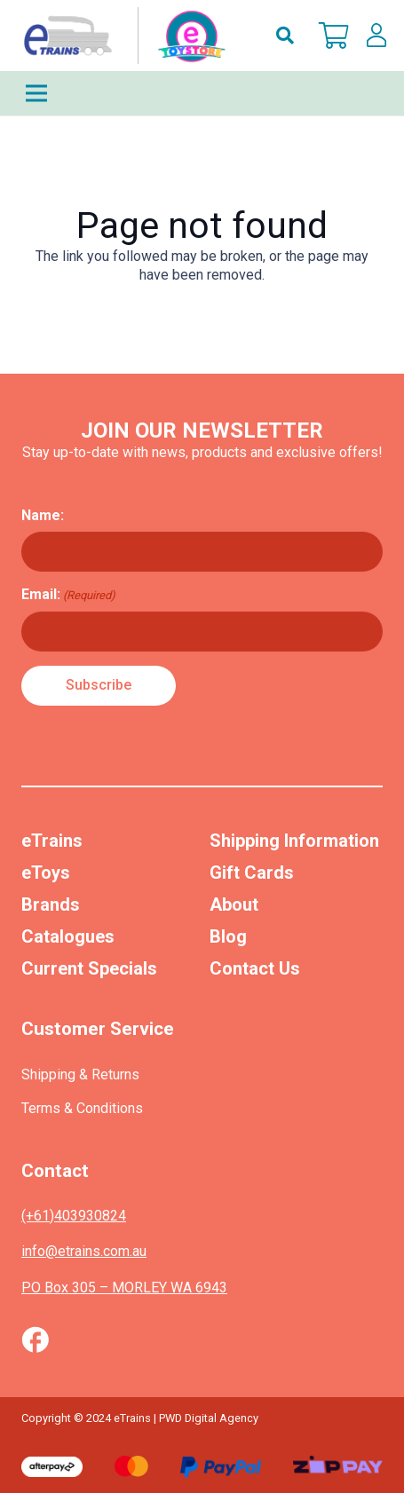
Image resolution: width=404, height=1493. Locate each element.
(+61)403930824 (73, 1215)
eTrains (52, 840)
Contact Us (255, 968)
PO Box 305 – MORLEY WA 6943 (124, 1287)
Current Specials (89, 968)
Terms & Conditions (82, 1108)
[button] (285, 35)
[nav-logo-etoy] (120, 35)
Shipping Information (294, 840)
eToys (45, 872)
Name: (42, 515)
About (234, 904)
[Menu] (202, 93)
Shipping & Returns (80, 1074)
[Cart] (334, 35)
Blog (228, 936)
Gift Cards (252, 872)
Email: (68, 595)
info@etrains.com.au (84, 1251)
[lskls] (376, 35)
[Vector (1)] (35, 1339)
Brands (50, 904)
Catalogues (68, 936)
